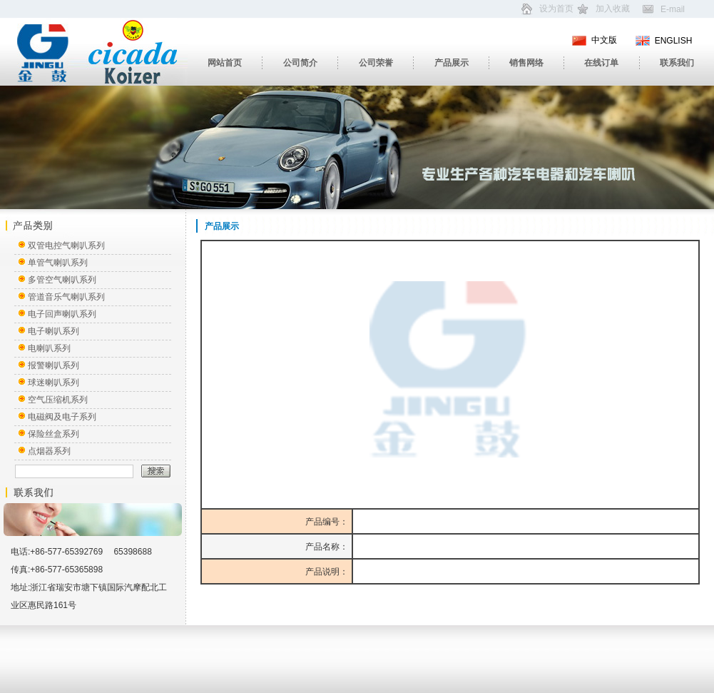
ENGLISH (674, 41)
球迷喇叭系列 (53, 383)
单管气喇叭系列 (58, 263)
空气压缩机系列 (58, 400)
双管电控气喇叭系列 (66, 246)
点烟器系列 (49, 451)
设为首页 (556, 9)
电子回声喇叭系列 (62, 314)
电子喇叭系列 (53, 331)
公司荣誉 (376, 63)
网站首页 (225, 63)
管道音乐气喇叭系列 (66, 297)
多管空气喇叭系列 (62, 280)
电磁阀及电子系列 (62, 417)
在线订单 (601, 63)
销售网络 (526, 63)
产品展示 (451, 63)
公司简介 (300, 63)
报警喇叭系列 (53, 365)
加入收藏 (613, 9)
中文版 (604, 40)
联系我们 (677, 63)
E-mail (673, 9)
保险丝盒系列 (53, 434)
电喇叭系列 (49, 348)
